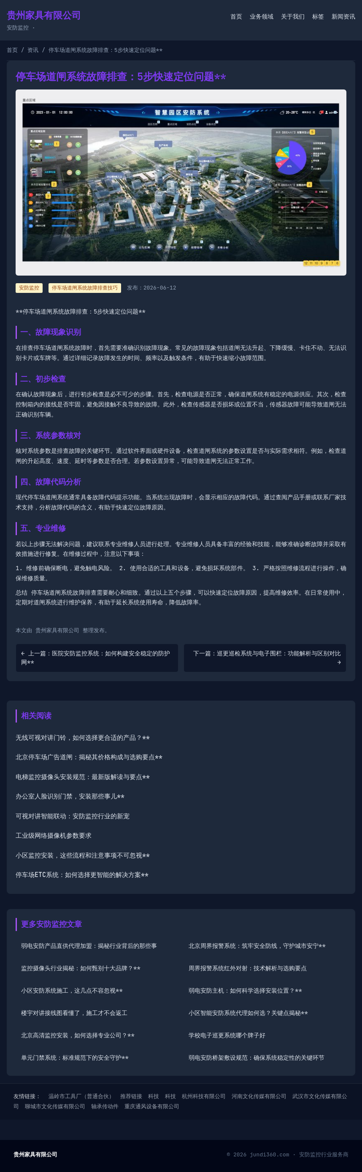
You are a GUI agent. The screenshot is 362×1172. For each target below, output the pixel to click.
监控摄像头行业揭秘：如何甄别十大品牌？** (80, 968)
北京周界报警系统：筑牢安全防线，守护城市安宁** (257, 946)
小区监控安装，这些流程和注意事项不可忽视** (83, 855)
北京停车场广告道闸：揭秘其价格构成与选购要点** (89, 757)
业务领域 (261, 16)
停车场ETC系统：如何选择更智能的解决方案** (82, 875)
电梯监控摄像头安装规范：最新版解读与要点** (83, 777)
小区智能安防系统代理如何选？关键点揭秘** (248, 1013)
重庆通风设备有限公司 (151, 1106)
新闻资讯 (343, 16)
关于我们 (293, 16)
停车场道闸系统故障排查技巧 (85, 287)
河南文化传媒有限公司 (259, 1096)
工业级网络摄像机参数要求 (54, 835)
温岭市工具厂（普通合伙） (81, 1096)
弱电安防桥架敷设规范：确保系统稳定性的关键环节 (256, 1057)
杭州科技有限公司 (204, 1096)
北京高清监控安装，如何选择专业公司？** (78, 1035)
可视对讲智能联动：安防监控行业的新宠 (73, 816)
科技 (153, 1096)
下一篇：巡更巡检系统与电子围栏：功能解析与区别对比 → (267, 658)
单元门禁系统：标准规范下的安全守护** (75, 1057)
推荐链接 (131, 1096)
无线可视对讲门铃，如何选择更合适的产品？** (83, 738)
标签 (318, 16)
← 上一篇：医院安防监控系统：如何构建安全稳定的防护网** (95, 658)
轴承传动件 (105, 1106)
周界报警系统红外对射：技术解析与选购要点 (248, 968)
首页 (236, 16)
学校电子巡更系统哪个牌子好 (227, 1035)
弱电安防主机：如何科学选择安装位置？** (245, 990)
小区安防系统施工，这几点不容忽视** (72, 990)
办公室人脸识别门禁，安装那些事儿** (70, 796)
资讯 (32, 50)
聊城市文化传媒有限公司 (55, 1106)
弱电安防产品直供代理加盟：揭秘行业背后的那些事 (89, 946)
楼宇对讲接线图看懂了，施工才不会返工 (74, 1013)
